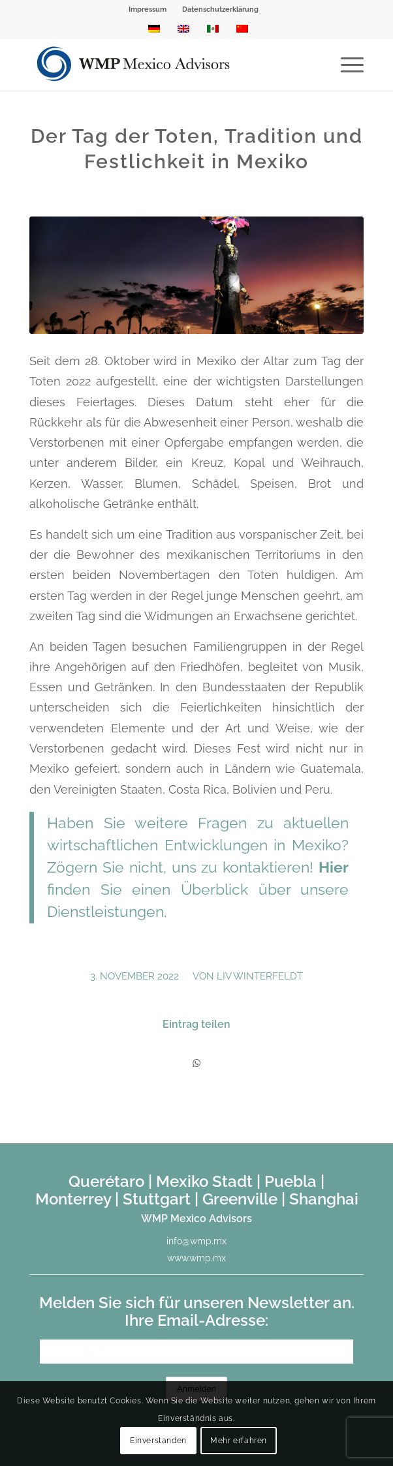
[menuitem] (148, 10)
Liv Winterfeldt (260, 975)
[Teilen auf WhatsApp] (196, 1063)
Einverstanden (158, 1440)
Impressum (147, 9)
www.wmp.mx (196, 1258)
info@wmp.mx (196, 1241)
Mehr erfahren (238, 1440)
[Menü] (346, 64)
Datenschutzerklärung (220, 9)
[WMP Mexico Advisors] (162, 64)
